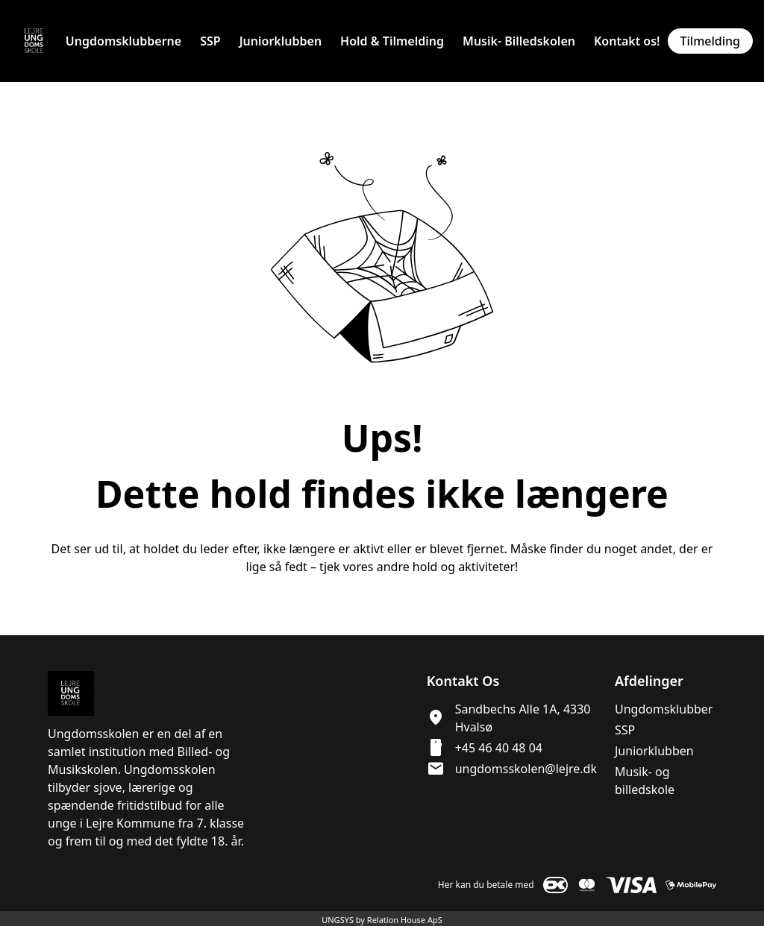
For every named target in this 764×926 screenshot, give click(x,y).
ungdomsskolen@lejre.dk (526, 768)
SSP (625, 730)
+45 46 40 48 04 (498, 748)
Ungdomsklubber (664, 709)
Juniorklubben (654, 751)
